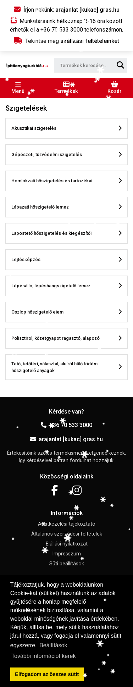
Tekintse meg (66, 41)
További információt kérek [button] (43, 656)
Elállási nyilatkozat (67, 544)
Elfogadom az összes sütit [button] (47, 674)
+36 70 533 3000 (66, 425)
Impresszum (66, 554)
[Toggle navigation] (18, 87)
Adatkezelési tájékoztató (66, 524)
